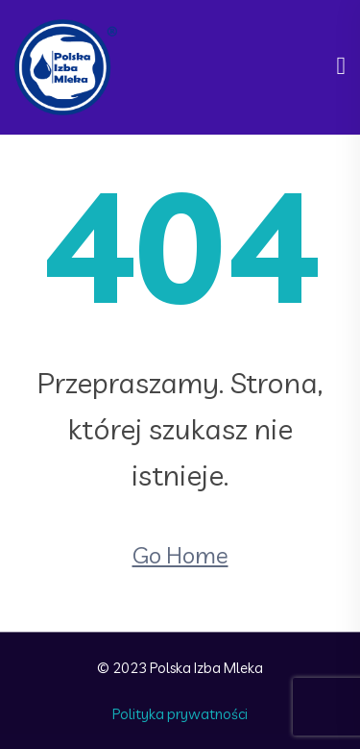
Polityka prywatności (180, 714)
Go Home (180, 554)
